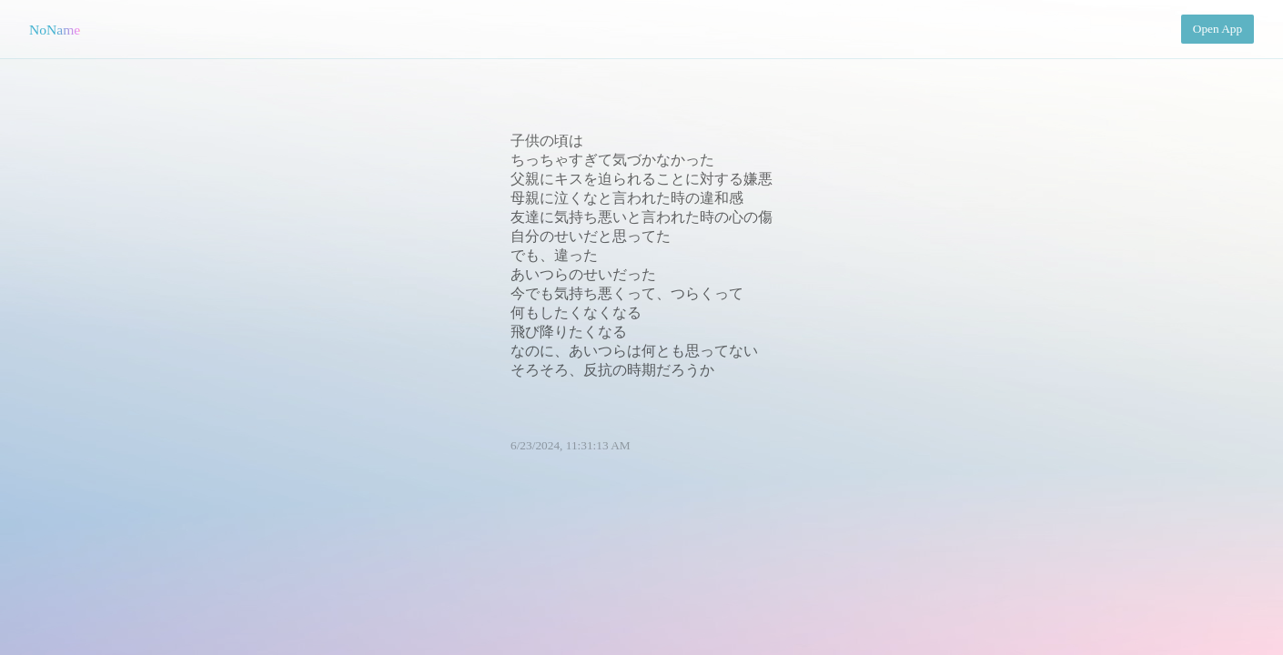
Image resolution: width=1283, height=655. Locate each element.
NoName (54, 29)
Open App (1217, 28)
